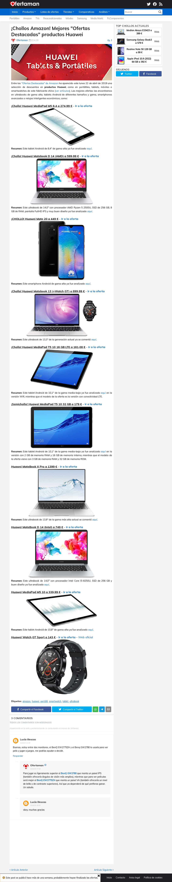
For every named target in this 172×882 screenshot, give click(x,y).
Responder (18, 756)
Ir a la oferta (83, 106)
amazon (27, 701)
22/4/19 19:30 (35, 805)
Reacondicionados (52, 18)
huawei (35, 701)
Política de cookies (153, 877)
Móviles (69, 18)
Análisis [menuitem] (103, 11)
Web (156, 32)
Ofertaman (37, 765)
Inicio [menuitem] (15, 11)
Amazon (27, 18)
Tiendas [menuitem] (67, 11)
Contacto (120, 877)
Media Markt (97, 18)
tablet (65, 701)
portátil (44, 701)
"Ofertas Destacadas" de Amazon (39, 83)
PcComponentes (115, 18)
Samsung (82, 18)
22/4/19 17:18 (35, 769)
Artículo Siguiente (103, 870)
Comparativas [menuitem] (86, 11)
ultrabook (74, 701)
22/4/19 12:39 (25, 743)
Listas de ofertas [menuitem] (49, 11)
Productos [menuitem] (28, 11)
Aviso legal (134, 877)
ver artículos (62, 90)
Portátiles (14, 18)
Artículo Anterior (19, 870)
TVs (37, 18)
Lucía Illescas (28, 739)
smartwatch (55, 701)
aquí (89, 148)
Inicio (109, 877)
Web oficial (85, 637)
